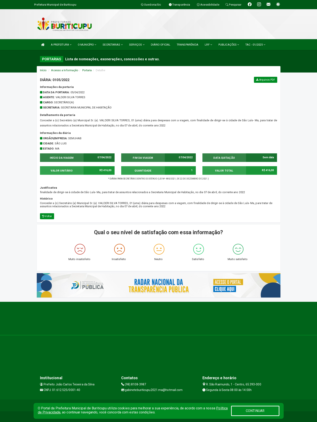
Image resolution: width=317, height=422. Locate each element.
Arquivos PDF (265, 79)
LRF (208, 44)
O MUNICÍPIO (87, 44)
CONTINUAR (255, 411)
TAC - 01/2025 (255, 44)
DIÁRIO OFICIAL (160, 44)
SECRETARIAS (112, 44)
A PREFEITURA (61, 44)
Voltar (47, 216)
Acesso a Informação (64, 70)
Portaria (87, 70)
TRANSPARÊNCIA (187, 44)
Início (43, 70)
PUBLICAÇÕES (228, 44)
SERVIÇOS (136, 44)
